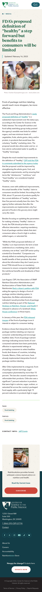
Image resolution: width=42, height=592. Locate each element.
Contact (5, 527)
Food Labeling (9, 410)
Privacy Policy (20, 588)
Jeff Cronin (23, 431)
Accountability (8, 551)
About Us (6, 543)
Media (9, 14)
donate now (21, 569)
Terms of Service (8, 588)
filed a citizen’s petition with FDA (25, 288)
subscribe (21, 491)
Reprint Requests (33, 588)
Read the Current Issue (21, 483)
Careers (5, 547)
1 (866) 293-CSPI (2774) (12, 523)
